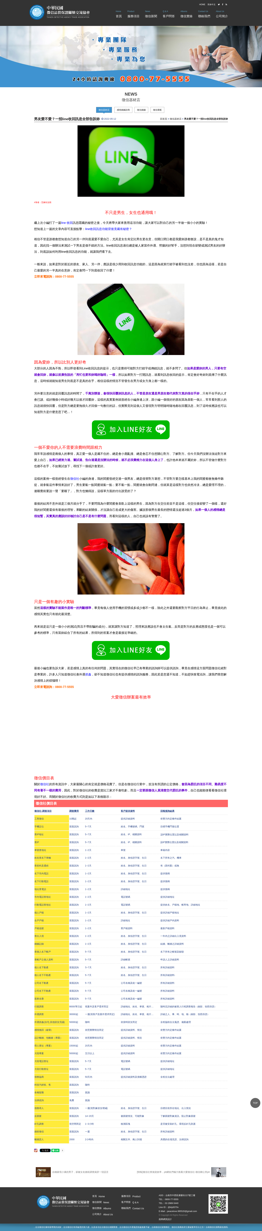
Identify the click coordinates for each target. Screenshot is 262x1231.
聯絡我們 (204, 13)
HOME (202, 4)
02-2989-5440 (171, 1203)
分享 (35, 1149)
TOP (255, 1103)
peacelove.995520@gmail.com (182, 1211)
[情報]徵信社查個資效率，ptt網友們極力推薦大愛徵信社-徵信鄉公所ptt (181, 1172)
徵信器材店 (104, 110)
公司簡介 (222, 13)
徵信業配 (157, 110)
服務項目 (133, 13)
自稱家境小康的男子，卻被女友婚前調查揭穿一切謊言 (72, 1172)
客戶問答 (169, 13)
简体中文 (212, 4)
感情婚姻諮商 (123, 110)
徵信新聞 (151, 13)
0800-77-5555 (171, 1199)
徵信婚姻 (141, 110)
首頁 (119, 13)
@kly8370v (173, 1207)
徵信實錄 (186, 13)
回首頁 (163, 119)
